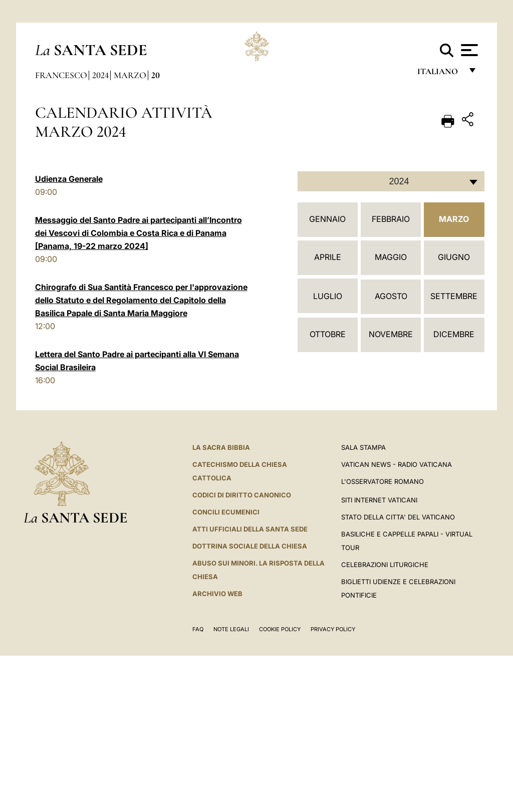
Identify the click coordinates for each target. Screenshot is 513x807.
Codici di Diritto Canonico (241, 495)
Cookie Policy (280, 629)
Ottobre (328, 334)
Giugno (454, 257)
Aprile (327, 257)
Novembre (391, 334)
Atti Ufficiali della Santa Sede (250, 529)
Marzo (130, 75)
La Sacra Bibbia (221, 447)
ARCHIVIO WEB (217, 594)
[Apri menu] (468, 50)
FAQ (197, 629)
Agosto (391, 296)
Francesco (61, 75)
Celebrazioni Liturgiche (384, 565)
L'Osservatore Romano (382, 481)
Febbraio (391, 219)
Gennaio (327, 219)
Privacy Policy (333, 629)
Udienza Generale (69, 179)
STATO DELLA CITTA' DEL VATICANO (398, 517)
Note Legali (231, 629)
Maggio (391, 257)
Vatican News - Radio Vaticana (396, 464)
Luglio (327, 296)
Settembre (453, 296)
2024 (100, 75)
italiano (439, 74)
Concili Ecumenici (226, 512)
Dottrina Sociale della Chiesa (249, 546)
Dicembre (453, 334)
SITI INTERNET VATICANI (379, 500)
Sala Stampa (363, 447)
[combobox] (391, 181)
